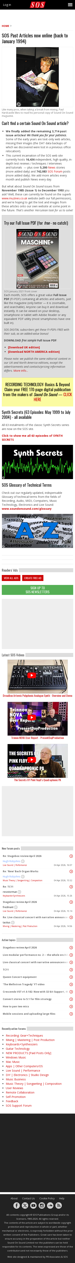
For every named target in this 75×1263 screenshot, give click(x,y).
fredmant (8, 907)
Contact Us (28, 1198)
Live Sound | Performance (15, 865)
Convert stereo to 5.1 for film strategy (27, 999)
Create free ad (32, 578)
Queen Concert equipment (20, 977)
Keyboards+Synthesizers (14, 895)
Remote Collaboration (20, 1092)
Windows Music (16, 1057)
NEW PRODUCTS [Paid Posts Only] (28, 1053)
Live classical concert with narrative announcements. (36, 962)
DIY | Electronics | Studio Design (27, 1075)
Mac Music (13, 1062)
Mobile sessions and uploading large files (29, 1013)
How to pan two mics (16, 1006)
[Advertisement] (38, 624)
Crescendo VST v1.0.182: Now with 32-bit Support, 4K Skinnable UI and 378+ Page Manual (36, 991)
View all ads (11, 578)
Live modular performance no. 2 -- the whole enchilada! (36, 955)
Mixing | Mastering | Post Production (20, 926)
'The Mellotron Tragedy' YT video (24, 984)
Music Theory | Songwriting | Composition (22, 880)
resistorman (10, 892)
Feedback (12, 1101)
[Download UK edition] (24, 347)
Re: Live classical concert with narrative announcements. (36, 917)
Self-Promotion (16, 1097)
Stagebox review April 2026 (20, 902)
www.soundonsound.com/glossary (27, 509)
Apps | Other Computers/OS (24, 1066)
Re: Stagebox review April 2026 (22, 856)
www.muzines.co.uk (15, 198)
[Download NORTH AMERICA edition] (34, 352)
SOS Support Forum (19, 1105)
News (51, 167)
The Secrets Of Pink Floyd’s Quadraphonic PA (37, 780)
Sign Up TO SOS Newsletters (37, 589)
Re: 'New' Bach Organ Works (20, 871)
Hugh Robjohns (11, 861)
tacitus (6, 922)
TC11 (6, 969)
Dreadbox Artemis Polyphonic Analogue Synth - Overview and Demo (37, 695)
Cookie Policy (47, 1198)
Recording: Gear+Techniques (24, 1035)
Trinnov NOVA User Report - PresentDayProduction (37, 738)
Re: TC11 (8, 886)
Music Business (16, 1079)
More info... (20, 370)
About (14, 1198)
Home (5, 26)
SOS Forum (55, 171)
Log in (7, 5)
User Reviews (14, 1088)
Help (61, 1198)
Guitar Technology (18, 1049)
